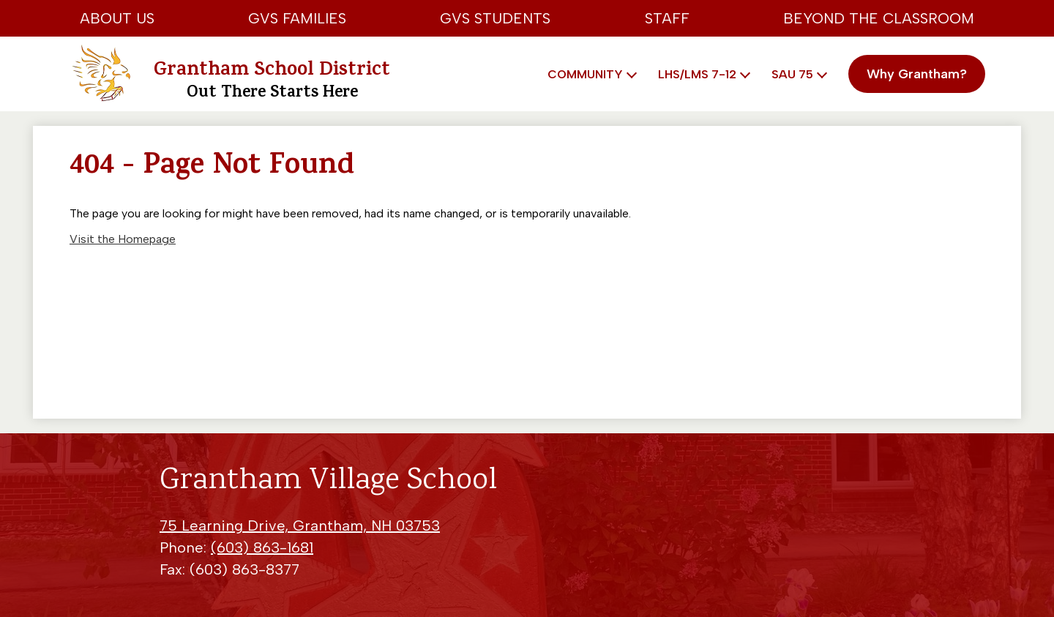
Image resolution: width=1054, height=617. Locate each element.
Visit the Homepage (123, 239)
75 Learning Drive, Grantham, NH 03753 (300, 525)
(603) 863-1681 (262, 547)
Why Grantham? (917, 74)
